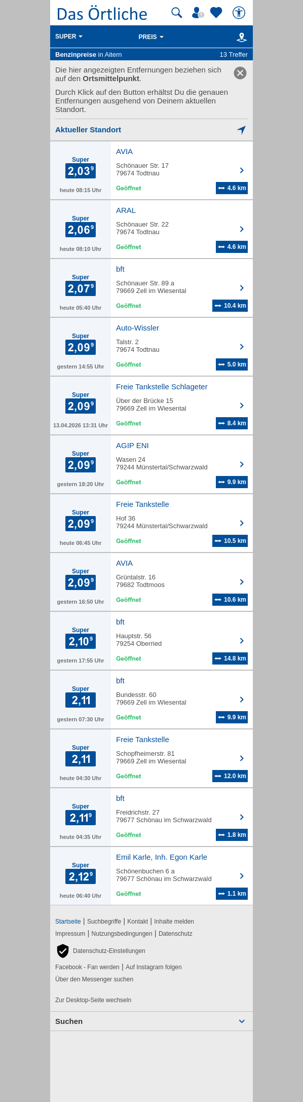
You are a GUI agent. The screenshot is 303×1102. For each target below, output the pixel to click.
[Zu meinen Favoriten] (217, 12)
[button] (100, 951)
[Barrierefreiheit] (240, 12)
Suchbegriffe (104, 921)
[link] (240, 73)
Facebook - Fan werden (87, 967)
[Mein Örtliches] (199, 12)
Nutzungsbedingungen (122, 933)
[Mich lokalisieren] (151, 129)
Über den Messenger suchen (94, 979)
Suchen (69, 1021)
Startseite (68, 921)
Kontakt (137, 921)
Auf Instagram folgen (154, 967)
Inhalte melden (174, 921)
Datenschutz (176, 933)
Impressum (70, 933)
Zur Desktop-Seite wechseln (93, 1000)
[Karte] (240, 37)
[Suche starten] (176, 12)
